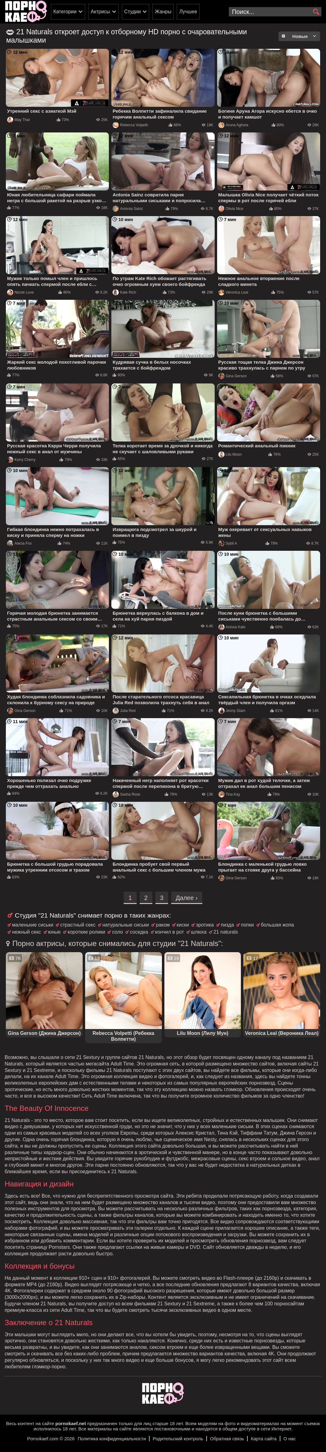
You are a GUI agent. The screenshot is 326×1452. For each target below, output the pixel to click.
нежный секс (26, 932)
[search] (316, 12)
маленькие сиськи (32, 924)
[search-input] (275, 11)
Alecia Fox (19, 543)
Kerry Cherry (21, 460)
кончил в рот (169, 932)
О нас (289, 1438)
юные (54, 932)
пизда (227, 924)
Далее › (187, 897)
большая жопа (277, 924)
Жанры (163, 11)
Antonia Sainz (128, 209)
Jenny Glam (232, 711)
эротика (205, 924)
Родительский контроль (178, 1438)
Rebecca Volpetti (130, 125)
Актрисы (100, 11)
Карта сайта (264, 1438)
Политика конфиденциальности (112, 1438)
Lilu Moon (230, 454)
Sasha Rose (126, 794)
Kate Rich (124, 292)
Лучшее (188, 11)
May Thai (18, 120)
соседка (139, 932)
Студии (132, 11)
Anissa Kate (232, 627)
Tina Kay (229, 794)
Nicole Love (20, 292)
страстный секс (77, 924)
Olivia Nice (230, 209)
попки (247, 924)
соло (117, 932)
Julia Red (124, 711)
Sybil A (227, 543)
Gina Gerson (232, 376)
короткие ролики (86, 932)
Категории (64, 11)
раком (163, 924)
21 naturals (225, 932)
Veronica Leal (233, 292)
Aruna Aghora (233, 125)
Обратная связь (227, 1438)
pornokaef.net (70, 1423)
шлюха (199, 932)
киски (183, 924)
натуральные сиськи (125, 924)
